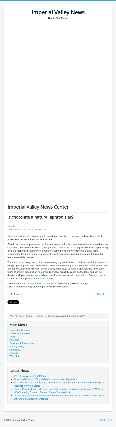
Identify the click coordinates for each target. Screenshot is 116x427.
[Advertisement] (61, 47)
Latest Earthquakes (19, 333)
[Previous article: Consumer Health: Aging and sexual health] (14, 294)
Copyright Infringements (22, 343)
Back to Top (106, 420)
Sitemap (13, 353)
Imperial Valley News (20, 330)
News (12, 336)
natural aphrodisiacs (37, 283)
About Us (14, 340)
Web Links (14, 356)
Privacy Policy (16, 346)
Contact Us (15, 349)
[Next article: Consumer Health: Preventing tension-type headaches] (101, 294)
